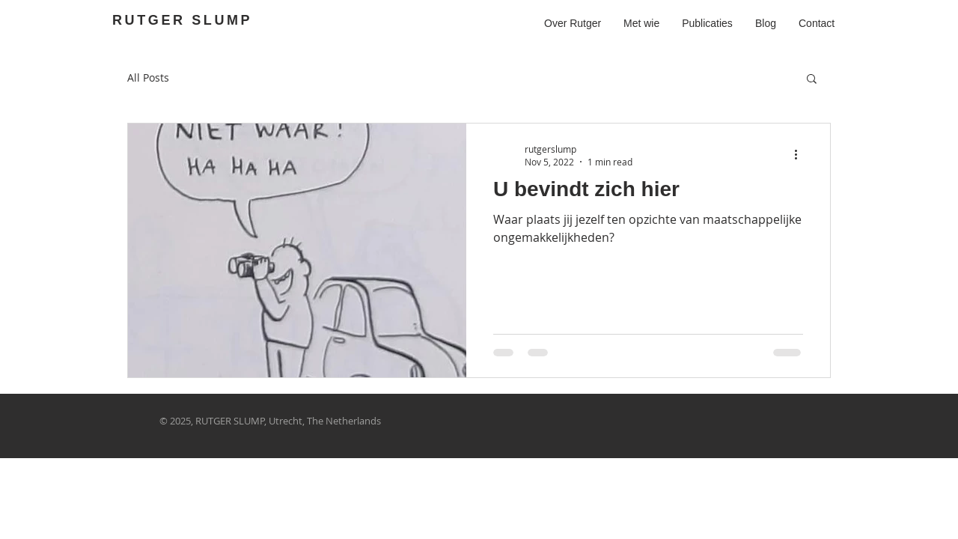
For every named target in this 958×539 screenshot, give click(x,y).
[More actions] (801, 155)
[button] (812, 80)
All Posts (148, 77)
